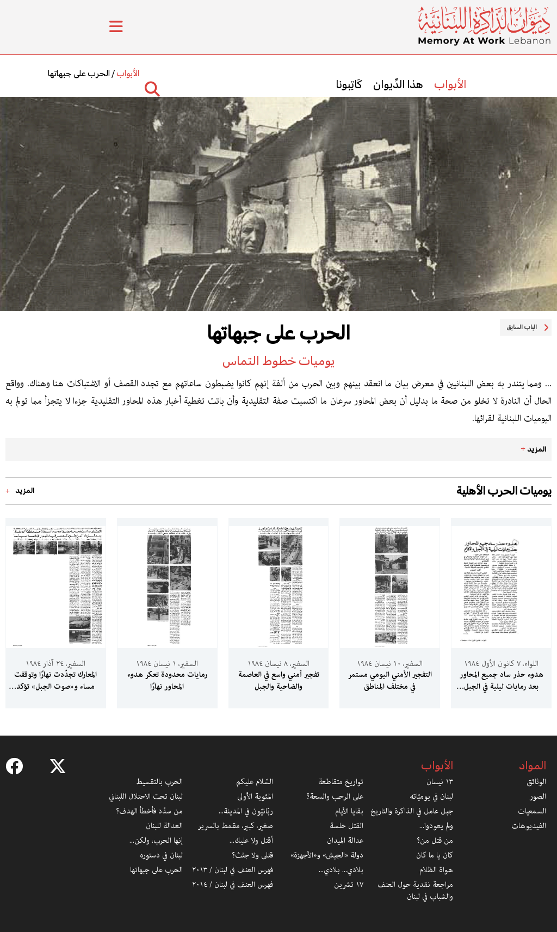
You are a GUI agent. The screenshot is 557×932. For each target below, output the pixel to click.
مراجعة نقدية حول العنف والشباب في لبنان (415, 891)
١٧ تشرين (348, 885)
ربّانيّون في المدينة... (246, 811)
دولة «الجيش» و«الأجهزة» (326, 855)
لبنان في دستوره (161, 855)
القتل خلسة (346, 826)
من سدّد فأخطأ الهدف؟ (149, 811)
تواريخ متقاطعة (340, 782)
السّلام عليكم (254, 782)
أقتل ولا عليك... (251, 841)
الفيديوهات (528, 826)
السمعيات (532, 811)
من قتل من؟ (435, 841)
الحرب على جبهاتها (79, 73)
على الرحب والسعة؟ (334, 797)
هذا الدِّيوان (398, 84)
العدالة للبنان (164, 826)
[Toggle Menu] (116, 26)
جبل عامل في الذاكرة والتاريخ (411, 811)
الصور (538, 797)
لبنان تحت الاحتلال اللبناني (146, 797)
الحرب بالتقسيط (159, 782)
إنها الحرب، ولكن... (156, 841)
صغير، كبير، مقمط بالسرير (235, 826)
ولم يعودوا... (436, 826)
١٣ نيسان (439, 782)
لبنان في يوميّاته (431, 797)
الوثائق (536, 782)
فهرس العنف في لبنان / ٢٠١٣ (232, 870)
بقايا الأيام (349, 811)
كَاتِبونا (349, 84)
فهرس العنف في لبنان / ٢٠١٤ (232, 885)
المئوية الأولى (255, 797)
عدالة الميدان (345, 841)
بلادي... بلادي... (341, 870)
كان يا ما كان (434, 855)
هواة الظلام (436, 870)
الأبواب (450, 84)
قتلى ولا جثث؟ (252, 855)
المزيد (533, 449)
